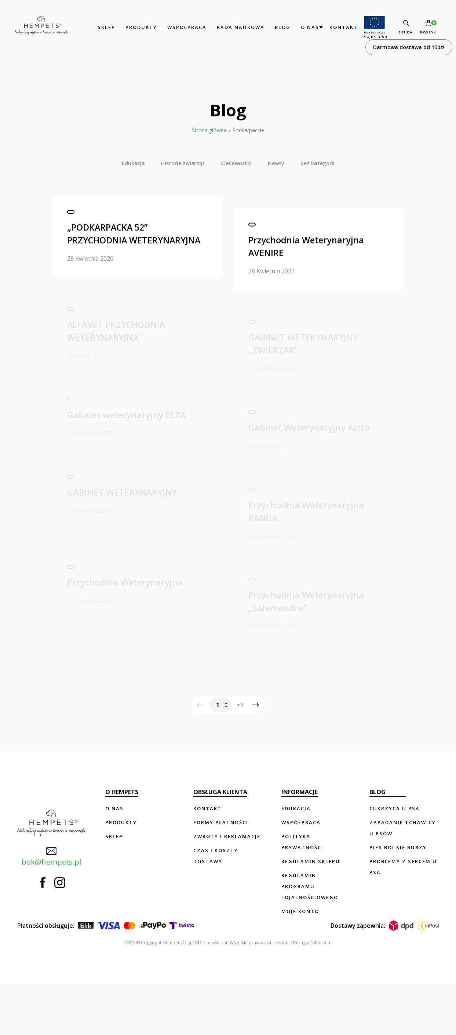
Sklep (94, 27)
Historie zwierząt (183, 163)
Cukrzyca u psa (394, 860)
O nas (298, 27)
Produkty (129, 27)
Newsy (276, 163)
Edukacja (133, 163)
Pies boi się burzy (398, 899)
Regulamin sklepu (311, 913)
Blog (270, 27)
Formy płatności (221, 874)
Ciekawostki (236, 163)
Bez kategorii (317, 163)
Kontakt (331, 27)
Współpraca (174, 27)
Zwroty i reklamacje (227, 888)
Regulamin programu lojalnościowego (310, 938)
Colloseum (320, 995)
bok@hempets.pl (47, 895)
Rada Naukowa (228, 27)
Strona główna (209, 130)
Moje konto (301, 963)
